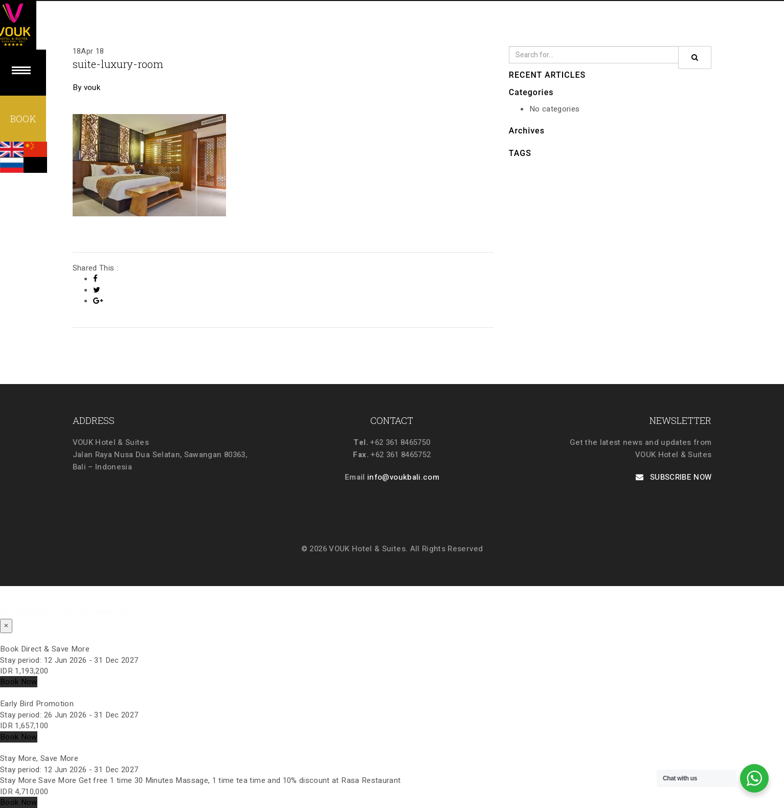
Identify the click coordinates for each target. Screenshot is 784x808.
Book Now (18, 681)
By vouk (86, 87)
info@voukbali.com (403, 477)
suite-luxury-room (123, 63)
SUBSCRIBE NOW (674, 477)
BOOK (23, 120)
